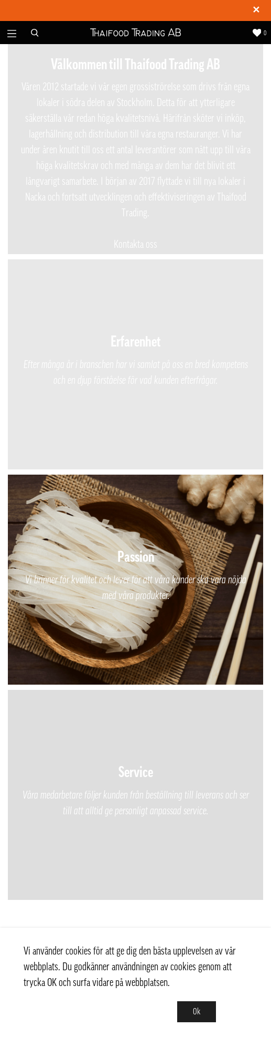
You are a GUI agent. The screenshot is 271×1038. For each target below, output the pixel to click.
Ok (196, 1012)
